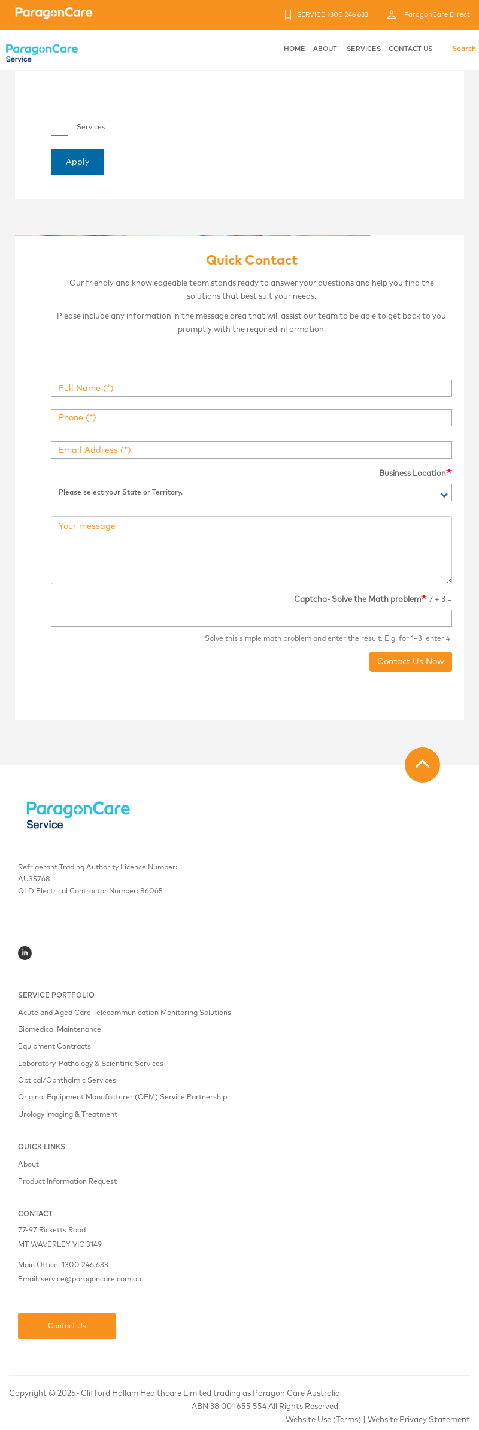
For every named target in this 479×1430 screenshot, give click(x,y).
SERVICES (364, 49)
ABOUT (325, 49)
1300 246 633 (85, 1265)
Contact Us (67, 1326)
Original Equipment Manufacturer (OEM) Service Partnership (122, 1097)
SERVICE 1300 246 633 (332, 14)
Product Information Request (67, 1182)
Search (464, 49)
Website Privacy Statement (419, 1420)
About (28, 1164)
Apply (77, 162)
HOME (294, 49)
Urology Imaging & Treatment (67, 1115)
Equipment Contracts (54, 1046)
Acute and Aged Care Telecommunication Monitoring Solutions (124, 1013)
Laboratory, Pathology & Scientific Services (90, 1064)
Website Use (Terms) (323, 1420)
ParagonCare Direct (437, 14)
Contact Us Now (410, 662)
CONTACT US (410, 49)
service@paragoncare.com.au (91, 1279)
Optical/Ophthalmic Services (67, 1080)
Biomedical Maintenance (59, 1030)
